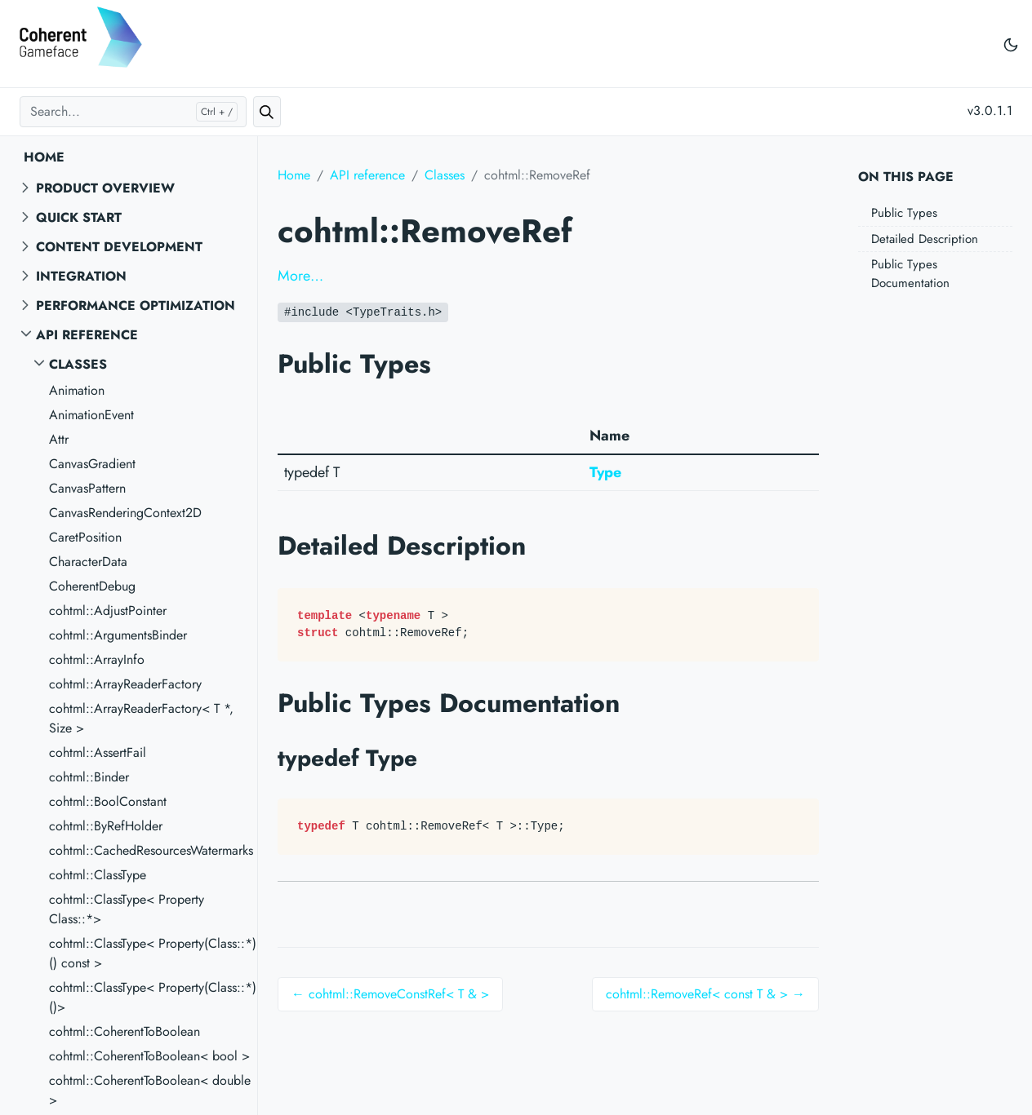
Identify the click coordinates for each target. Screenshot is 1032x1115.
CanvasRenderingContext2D (125, 512)
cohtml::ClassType (97, 874)
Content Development (119, 246)
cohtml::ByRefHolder (105, 825)
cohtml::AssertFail (97, 752)
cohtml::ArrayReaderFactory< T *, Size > (141, 718)
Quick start (79, 217)
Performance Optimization (135, 305)
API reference (87, 334)
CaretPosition (85, 537)
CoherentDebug (92, 586)
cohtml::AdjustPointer (108, 610)
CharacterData (88, 561)
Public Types (904, 213)
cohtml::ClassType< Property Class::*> (126, 909)
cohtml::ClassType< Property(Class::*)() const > (152, 953)
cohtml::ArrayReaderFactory (125, 684)
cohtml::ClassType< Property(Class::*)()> (152, 997)
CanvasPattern (87, 488)
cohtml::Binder (89, 777)
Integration (81, 276)
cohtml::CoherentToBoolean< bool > (149, 1055)
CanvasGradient (92, 463)
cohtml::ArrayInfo (97, 659)
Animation (77, 390)
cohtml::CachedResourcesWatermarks (151, 850)
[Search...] (133, 111)
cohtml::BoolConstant (108, 801)
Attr (59, 439)
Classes (78, 364)
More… (300, 275)
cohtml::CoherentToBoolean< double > (150, 1090)
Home (44, 157)
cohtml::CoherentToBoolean (124, 1031)
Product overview (105, 188)
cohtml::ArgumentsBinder (118, 635)
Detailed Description (924, 239)
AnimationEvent (91, 414)
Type (605, 472)
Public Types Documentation (910, 273)
